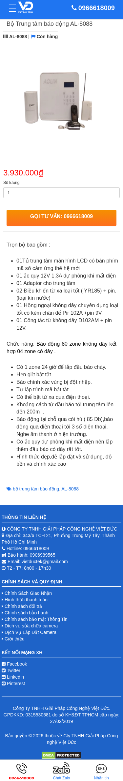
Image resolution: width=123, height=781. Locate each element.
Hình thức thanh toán (26, 599)
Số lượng (11, 182)
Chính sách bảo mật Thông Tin (36, 619)
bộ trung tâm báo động (36, 488)
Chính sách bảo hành (26, 612)
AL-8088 (70, 488)
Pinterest (13, 683)
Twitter (11, 670)
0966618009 (96, 7)
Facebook (14, 664)
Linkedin (13, 677)
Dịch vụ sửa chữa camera (31, 625)
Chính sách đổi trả (23, 606)
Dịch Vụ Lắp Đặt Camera (30, 632)
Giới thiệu (15, 638)
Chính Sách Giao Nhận (28, 593)
